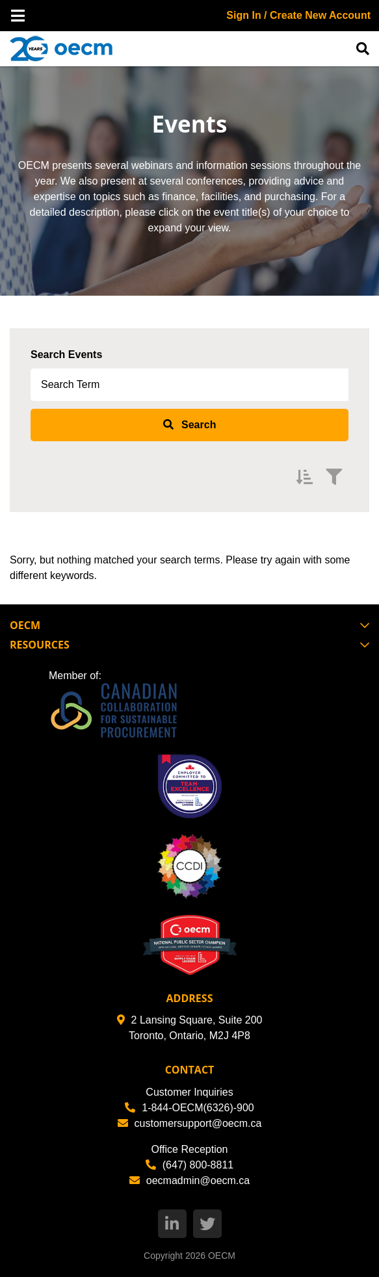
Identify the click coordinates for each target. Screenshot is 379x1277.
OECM (221, 1255)
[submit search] (189, 425)
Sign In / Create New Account (298, 15)
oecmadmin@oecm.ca (189, 1180)
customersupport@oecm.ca (190, 1123)
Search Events (66, 354)
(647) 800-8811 (189, 1164)
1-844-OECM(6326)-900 (189, 1107)
